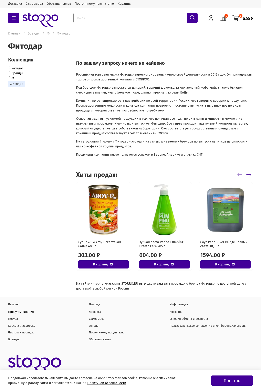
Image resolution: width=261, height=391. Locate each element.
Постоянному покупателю (94, 4)
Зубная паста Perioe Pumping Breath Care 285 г (161, 244)
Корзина (124, 4)
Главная (14, 33)
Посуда (13, 319)
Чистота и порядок (21, 332)
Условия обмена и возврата (189, 319)
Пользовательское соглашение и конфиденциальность (208, 326)
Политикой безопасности (106, 383)
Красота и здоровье (21, 326)
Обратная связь (59, 4)
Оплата (93, 326)
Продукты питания (21, 312)
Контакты (176, 312)
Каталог (17, 68)
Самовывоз (34, 4)
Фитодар (16, 84)
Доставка (15, 4)
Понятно (232, 380)
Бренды (34, 33)
